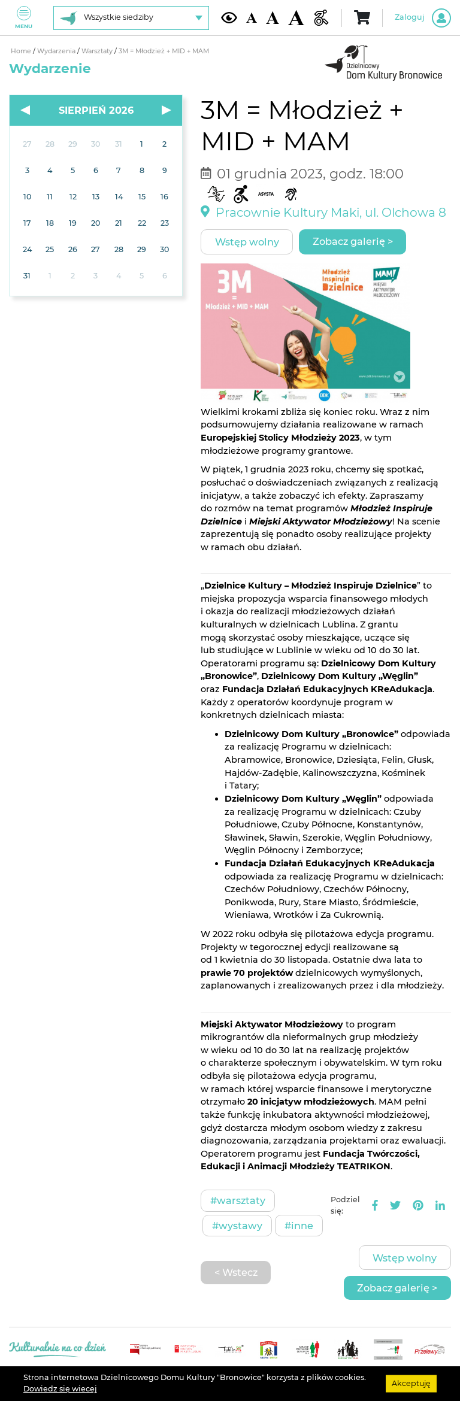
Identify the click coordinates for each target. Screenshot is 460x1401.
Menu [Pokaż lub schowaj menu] (23, 17)
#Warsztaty (237, 1200)
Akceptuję (411, 1383)
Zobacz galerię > (353, 241)
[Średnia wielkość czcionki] (272, 17)
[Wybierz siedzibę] (131, 18)
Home (22, 51)
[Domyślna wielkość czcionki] (251, 18)
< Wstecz (236, 1272)
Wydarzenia (57, 51)
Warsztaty (97, 51)
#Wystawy (237, 1226)
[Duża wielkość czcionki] (296, 18)
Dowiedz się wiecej (60, 1388)
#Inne (299, 1226)
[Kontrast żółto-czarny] (229, 17)
